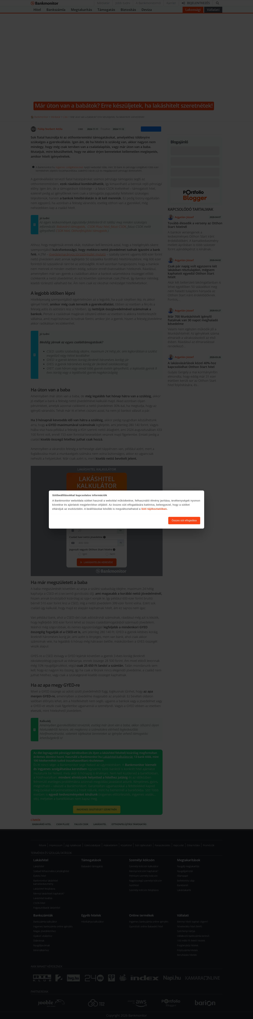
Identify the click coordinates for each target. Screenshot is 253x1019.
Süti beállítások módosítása (147, 520)
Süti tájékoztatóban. (154, 509)
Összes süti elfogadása (184, 520)
